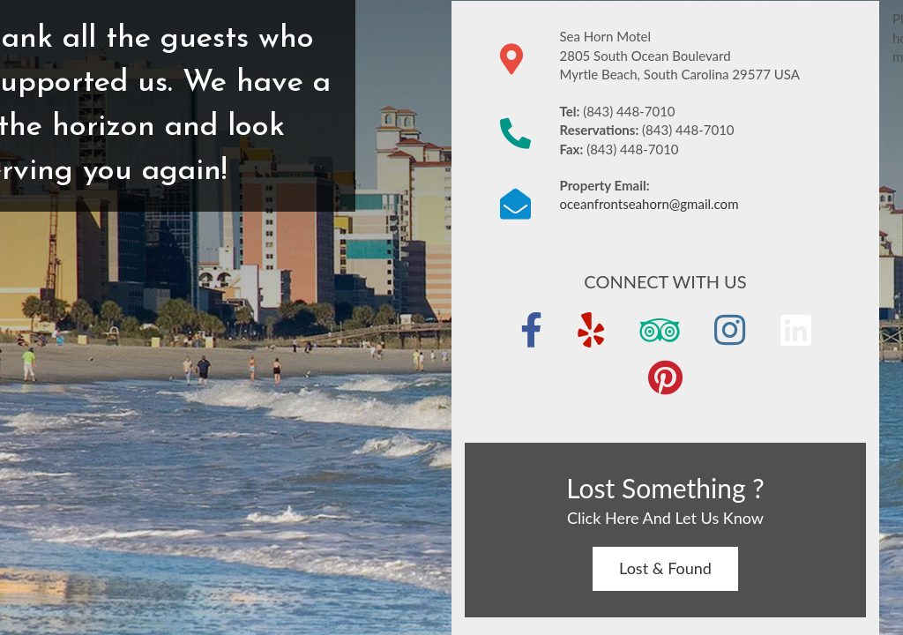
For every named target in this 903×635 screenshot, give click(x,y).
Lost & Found (665, 568)
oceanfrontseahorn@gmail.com (648, 204)
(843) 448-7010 (629, 111)
